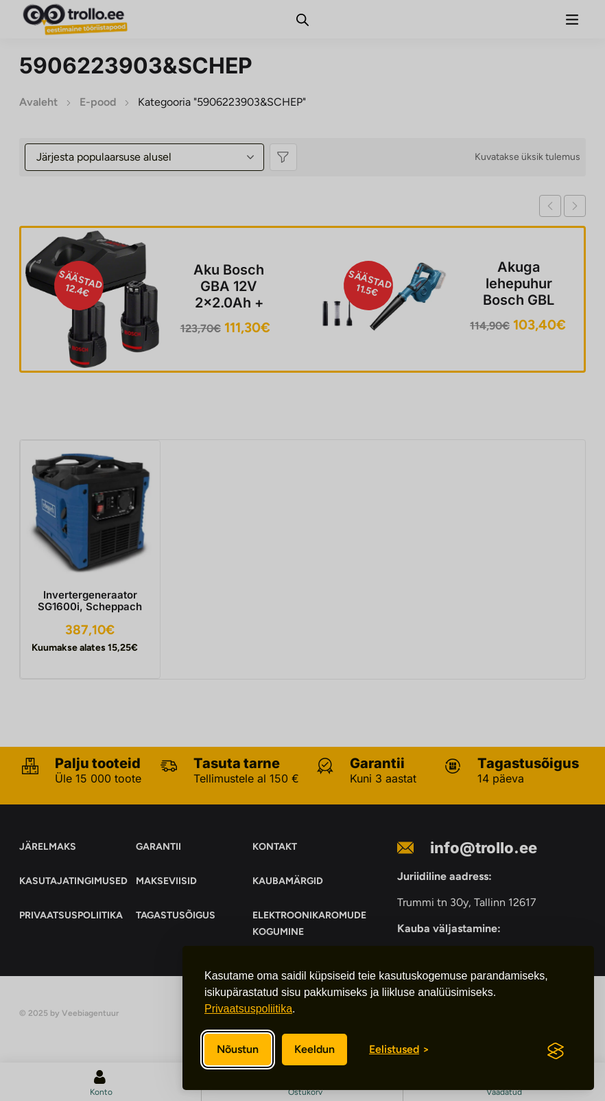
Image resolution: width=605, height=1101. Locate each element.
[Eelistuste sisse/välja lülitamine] (399, 1049)
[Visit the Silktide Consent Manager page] (555, 1050)
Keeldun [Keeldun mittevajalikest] (314, 1049)
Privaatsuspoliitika (248, 1009)
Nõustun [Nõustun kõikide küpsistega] (238, 1049)
